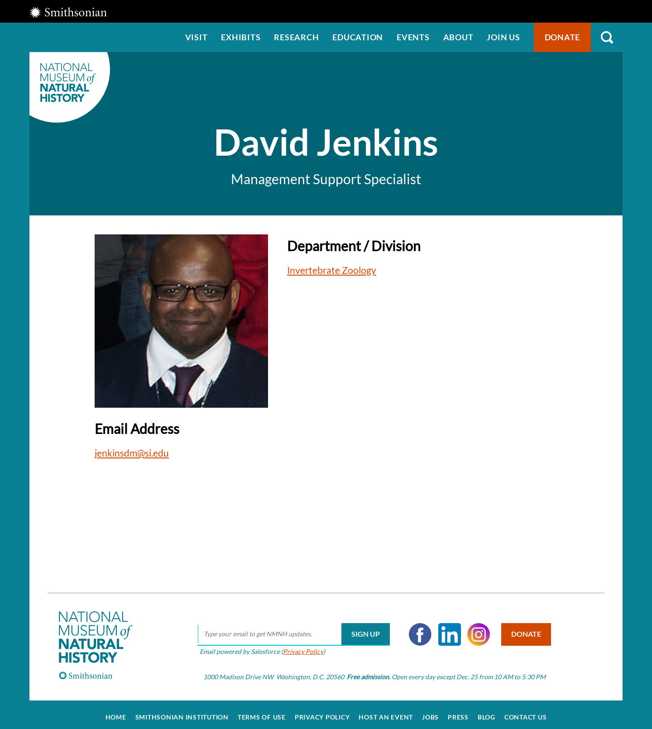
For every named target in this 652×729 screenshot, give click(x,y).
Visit (196, 37)
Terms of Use (262, 712)
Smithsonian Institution (182, 712)
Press (458, 712)
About (458, 37)
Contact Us (525, 712)
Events (413, 37)
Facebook (417, 629)
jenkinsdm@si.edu (132, 452)
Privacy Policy (300, 646)
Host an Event (386, 712)
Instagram (475, 629)
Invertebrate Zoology (331, 270)
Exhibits (240, 37)
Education (357, 37)
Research (296, 37)
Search (606, 37)
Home (115, 712)
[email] (290, 629)
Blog (486, 712)
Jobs (430, 712)
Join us (503, 37)
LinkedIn (446, 629)
